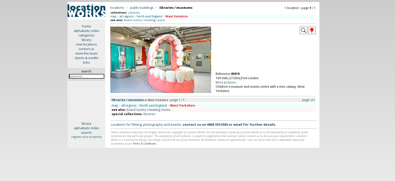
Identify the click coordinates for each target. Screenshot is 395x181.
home (86, 26)
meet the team (86, 53)
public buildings (142, 7)
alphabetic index (86, 30)
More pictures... (227, 82)
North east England (149, 16)
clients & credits (86, 58)
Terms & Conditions (144, 143)
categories (86, 35)
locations (117, 7)
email (237, 124)
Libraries (134, 12)
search (86, 132)
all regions (127, 16)
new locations (86, 44)
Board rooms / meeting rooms (144, 20)
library (86, 39)
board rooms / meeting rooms (148, 110)
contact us (86, 49)
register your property (86, 137)
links (86, 62)
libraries (149, 114)
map (113, 16)
